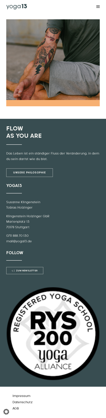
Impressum (21, 396)
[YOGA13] (16, 6)
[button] (6, 411)
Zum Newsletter (25, 271)
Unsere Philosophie (29, 172)
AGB (16, 408)
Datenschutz (23, 402)
